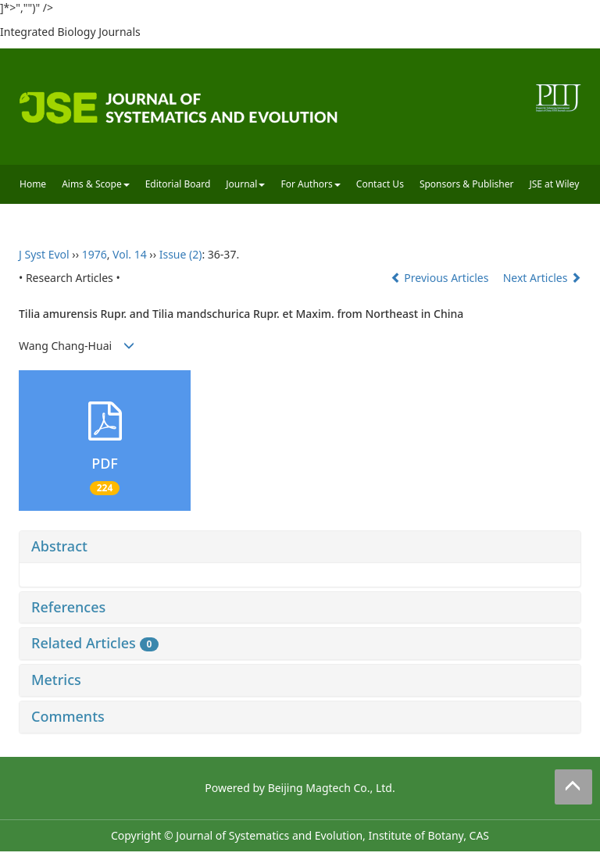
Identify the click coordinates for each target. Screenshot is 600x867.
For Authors (310, 184)
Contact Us (380, 184)
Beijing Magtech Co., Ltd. (331, 787)
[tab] (300, 546)
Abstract (59, 546)
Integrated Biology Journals (70, 31)
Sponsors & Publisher (467, 184)
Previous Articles (441, 277)
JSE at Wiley (554, 184)
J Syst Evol (44, 254)
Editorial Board (178, 184)
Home (33, 184)
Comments (68, 716)
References (68, 607)
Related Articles (95, 642)
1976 (94, 254)
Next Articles (542, 277)
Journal (245, 184)
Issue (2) (180, 254)
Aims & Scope (96, 184)
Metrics (56, 679)
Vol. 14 (129, 254)
